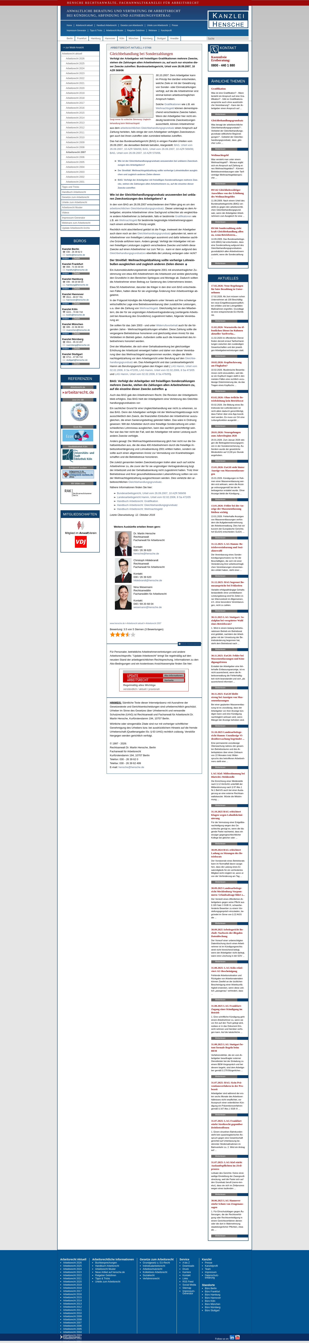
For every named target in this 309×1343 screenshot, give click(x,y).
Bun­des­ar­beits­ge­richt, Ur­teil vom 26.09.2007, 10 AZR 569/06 (151, 493)
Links (185, 1278)
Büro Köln (210, 1301)
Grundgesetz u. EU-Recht (156, 1262)
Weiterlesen (220, 114)
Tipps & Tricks (96, 30)
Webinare (153, 30)
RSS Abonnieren (189, 643)
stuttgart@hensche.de (77, 360)
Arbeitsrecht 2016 (75, 108)
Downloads (188, 1265)
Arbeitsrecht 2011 (75, 132)
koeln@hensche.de (75, 315)
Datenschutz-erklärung (212, 1276)
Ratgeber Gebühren (135, 30)
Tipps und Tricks (70, 187)
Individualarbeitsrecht (154, 1265)
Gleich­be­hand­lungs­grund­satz (153, 233)
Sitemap (186, 1288)
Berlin (70, 38)
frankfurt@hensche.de (77, 270)
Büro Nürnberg (213, 1307)
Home (69, 25)
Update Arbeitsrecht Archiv (76, 228)
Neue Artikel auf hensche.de (110, 1272)
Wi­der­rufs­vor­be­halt (167, 325)
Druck (185, 1269)
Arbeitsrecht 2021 (75, 83)
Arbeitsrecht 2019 (75, 93)
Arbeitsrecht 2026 (75, 58)
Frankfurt (82, 38)
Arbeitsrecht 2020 (75, 88)
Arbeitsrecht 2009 (75, 142)
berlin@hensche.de (75, 255)
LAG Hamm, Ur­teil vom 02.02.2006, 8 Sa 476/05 (142, 374)
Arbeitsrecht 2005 (75, 162)
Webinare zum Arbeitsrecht (76, 222)
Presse (175, 25)
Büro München (212, 1304)
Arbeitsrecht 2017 (75, 103)
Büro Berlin (211, 1288)
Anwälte (174, 38)
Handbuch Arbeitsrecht (106, 25)
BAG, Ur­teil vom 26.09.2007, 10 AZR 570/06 (135, 152)
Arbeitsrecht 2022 (75, 78)
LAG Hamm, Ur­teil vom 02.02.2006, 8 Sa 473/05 (167, 370)
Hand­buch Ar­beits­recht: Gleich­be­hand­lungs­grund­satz (147, 505)
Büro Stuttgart (212, 1310)
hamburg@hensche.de (77, 285)
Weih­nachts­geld (165, 108)
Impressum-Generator (76, 30)
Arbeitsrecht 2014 (75, 117)
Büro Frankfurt (212, 1291)
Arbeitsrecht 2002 (75, 177)
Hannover (110, 38)
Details (77, 258)
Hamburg (96, 38)
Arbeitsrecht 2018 (75, 98)
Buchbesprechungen (106, 1262)
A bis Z (186, 1262)
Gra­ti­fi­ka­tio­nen (172, 104)
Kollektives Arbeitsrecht (155, 1272)
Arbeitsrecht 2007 (76, 152)
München (133, 38)
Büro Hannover (213, 1297)
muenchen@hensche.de (78, 330)
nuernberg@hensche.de (78, 345)
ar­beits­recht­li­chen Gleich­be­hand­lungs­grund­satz (147, 127)
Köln (122, 38)
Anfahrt (65, 258)
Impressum (211, 1272)
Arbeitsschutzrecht (152, 1269)
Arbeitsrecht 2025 (75, 63)
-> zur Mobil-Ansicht (73, 47)
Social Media (189, 1284)
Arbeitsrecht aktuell (84, 25)
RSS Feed (187, 1281)
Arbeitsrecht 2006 (75, 157)
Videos (65, 212)
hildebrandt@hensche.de (148, 580)
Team (208, 1269)
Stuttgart (161, 38)
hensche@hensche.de (146, 553)
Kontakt (186, 1275)
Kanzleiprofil (166, 30)
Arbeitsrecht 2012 (75, 127)
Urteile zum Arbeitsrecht (157, 25)
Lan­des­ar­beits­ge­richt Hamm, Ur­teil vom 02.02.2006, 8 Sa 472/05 (154, 497)
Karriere (186, 1272)
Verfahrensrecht (151, 1278)
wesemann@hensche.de (148, 607)
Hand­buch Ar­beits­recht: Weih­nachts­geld (140, 508)
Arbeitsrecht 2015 (75, 112)
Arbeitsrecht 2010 (75, 137)
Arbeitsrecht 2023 (75, 73)
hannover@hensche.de (77, 300)
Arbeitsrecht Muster (114, 30)
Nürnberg (148, 38)
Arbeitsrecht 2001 (75, 181)
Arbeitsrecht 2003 (75, 172)
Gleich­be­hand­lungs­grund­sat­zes (128, 253)
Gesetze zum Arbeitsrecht (131, 25)
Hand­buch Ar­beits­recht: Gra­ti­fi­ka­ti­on (137, 501)
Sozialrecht (148, 1275)
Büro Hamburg (212, 1294)
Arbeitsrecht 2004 (75, 167)
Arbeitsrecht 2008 (75, 147)
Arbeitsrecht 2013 (75, 122)
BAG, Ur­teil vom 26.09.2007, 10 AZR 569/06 (168, 149)
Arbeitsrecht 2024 (75, 68)
